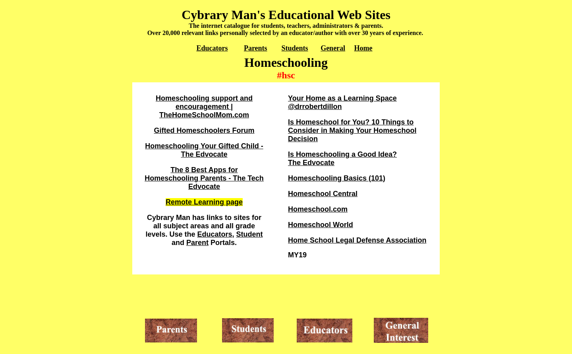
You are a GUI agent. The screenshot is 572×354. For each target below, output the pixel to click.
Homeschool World (320, 225)
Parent (197, 243)
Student (249, 234)
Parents (255, 48)
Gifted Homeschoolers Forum (204, 130)
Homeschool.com (318, 209)
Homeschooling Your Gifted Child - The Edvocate (204, 150)
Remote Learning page (204, 202)
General (333, 48)
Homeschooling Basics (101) (336, 178)
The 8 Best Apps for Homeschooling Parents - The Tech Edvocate (204, 178)
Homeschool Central (323, 194)
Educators (212, 48)
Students (295, 48)
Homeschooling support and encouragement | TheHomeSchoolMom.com (204, 106)
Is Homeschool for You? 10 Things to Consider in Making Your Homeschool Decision (352, 130)
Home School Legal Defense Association (357, 240)
